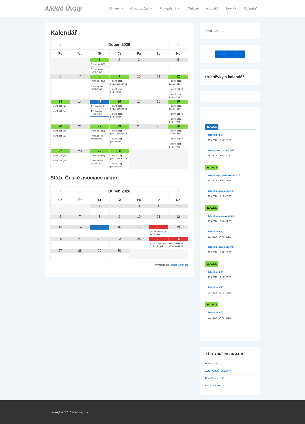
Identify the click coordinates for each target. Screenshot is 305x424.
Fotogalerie (171, 8)
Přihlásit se (211, 363)
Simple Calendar (178, 264)
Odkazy (193, 8)
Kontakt (212, 8)
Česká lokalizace (214, 385)
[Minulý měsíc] (60, 44)
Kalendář (250, 8)
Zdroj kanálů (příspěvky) (218, 370)
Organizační (142, 8)
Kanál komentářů (214, 378)
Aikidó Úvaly (63, 8)
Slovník (230, 8)
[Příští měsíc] (178, 44)
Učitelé (116, 8)
